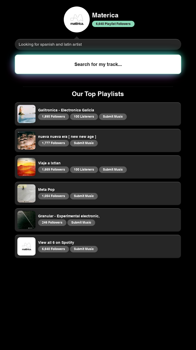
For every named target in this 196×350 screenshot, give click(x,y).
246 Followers (52, 222)
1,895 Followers (53, 116)
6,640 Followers (53, 249)
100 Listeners (84, 116)
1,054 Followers (53, 196)
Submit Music (113, 116)
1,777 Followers (53, 143)
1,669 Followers (53, 169)
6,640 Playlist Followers (113, 24)
